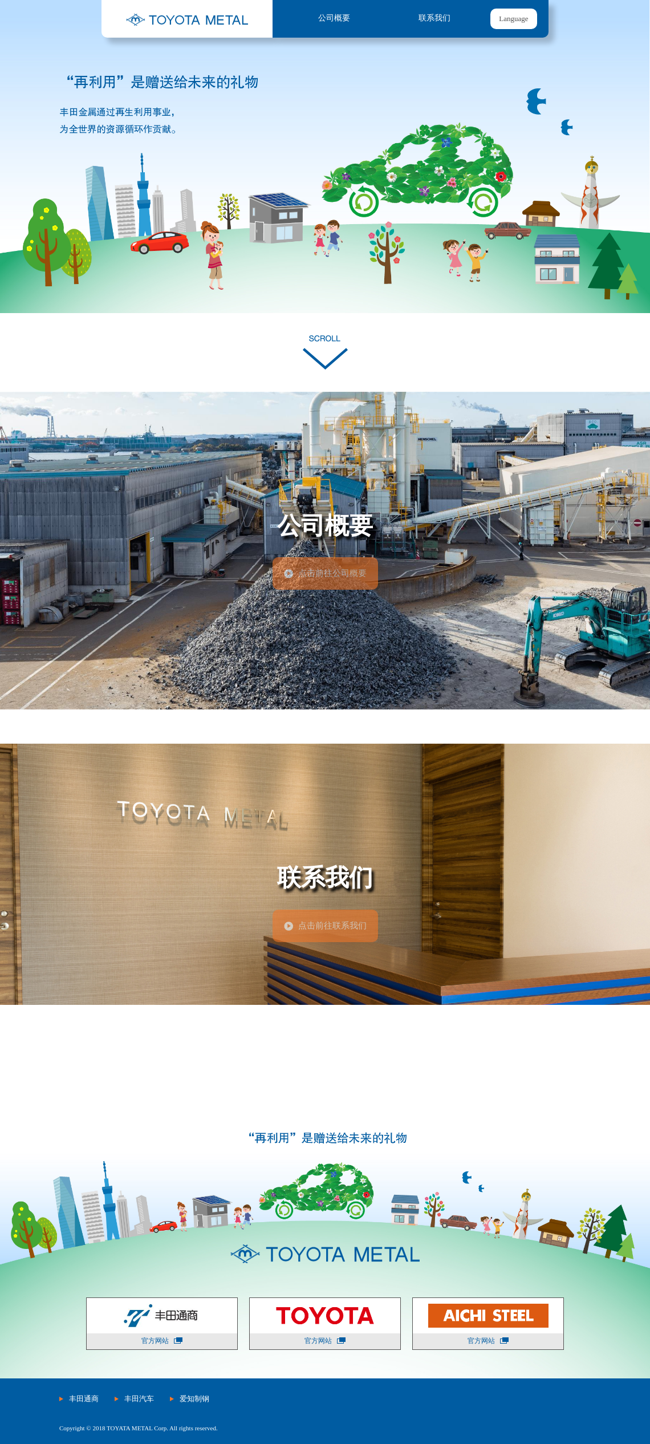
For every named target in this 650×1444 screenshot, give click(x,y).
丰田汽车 (139, 1398)
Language (513, 18)
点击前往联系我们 (332, 925)
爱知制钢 (194, 1398)
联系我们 (434, 18)
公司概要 (334, 18)
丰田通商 (84, 1398)
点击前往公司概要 (332, 573)
